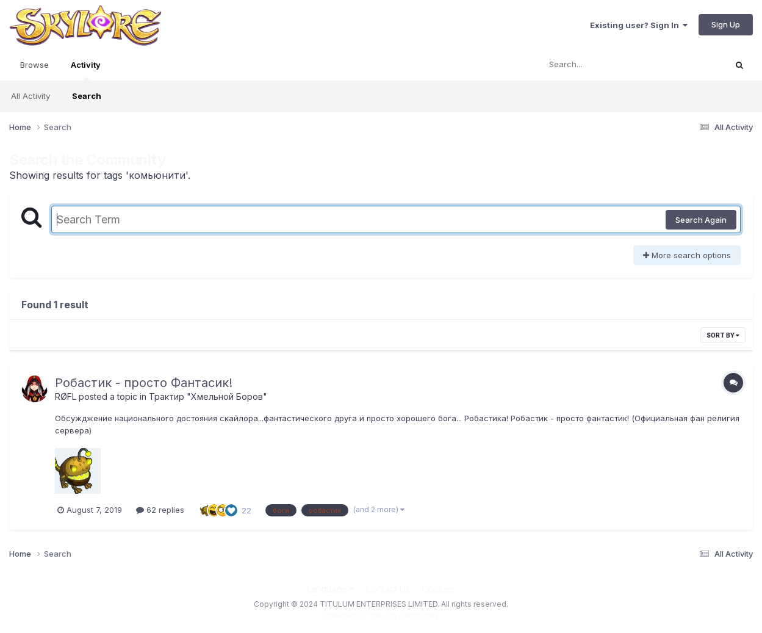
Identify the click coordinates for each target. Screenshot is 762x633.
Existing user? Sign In (639, 25)
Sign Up (725, 24)
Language (330, 589)
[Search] (599, 64)
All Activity (30, 96)
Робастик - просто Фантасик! (143, 382)
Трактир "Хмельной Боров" (208, 396)
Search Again (701, 220)
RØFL (65, 396)
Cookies (438, 589)
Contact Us (388, 589)
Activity (86, 70)
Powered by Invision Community (381, 615)
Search (86, 96)
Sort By (722, 335)
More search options (687, 255)
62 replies (160, 510)
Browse (34, 65)
